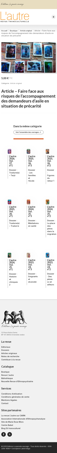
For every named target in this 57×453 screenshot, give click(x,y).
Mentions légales (9, 400)
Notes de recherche (10, 356)
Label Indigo (25, 449)
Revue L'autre (7, 375)
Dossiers (5, 350)
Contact (4, 403)
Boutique (13, 31)
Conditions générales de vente (15, 397)
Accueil (4, 31)
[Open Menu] (53, 17)
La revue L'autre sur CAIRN (13, 415)
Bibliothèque (7, 378)
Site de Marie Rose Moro (12, 422)
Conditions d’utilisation (11, 394)
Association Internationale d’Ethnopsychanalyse (23, 419)
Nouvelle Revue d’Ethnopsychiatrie (17, 381)
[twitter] (9, 434)
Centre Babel (7, 425)
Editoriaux (5, 347)
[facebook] (3, 434)
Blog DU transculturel (10, 428)
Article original (26, 31)
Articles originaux (9, 353)
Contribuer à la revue (10, 360)
